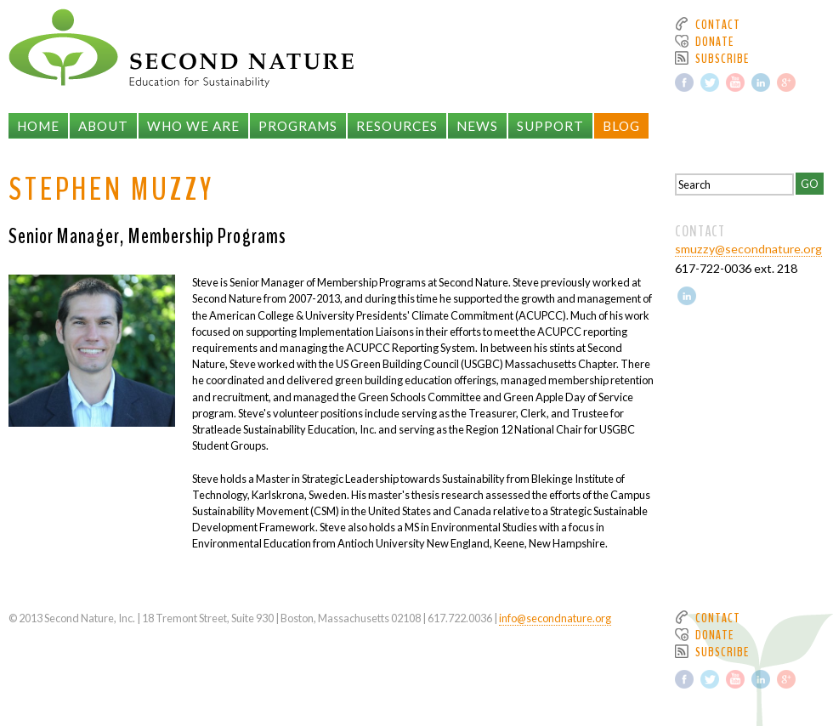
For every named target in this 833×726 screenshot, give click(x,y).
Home (38, 125)
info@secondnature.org (555, 618)
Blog (621, 125)
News (477, 125)
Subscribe (722, 58)
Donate (714, 41)
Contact (717, 24)
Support (550, 125)
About (103, 125)
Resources (397, 125)
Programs (297, 125)
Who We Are (193, 125)
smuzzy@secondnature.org (748, 248)
